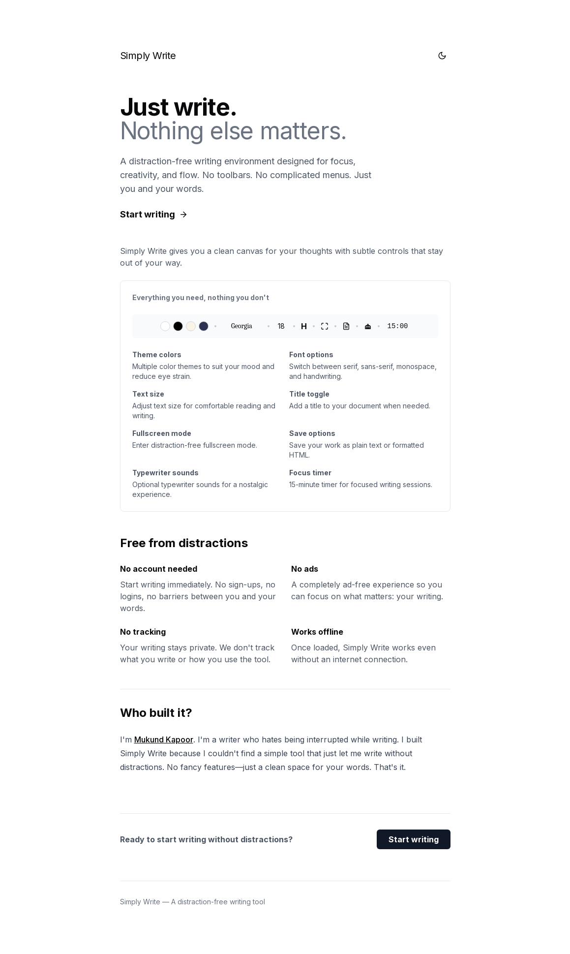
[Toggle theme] (442, 55)
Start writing (414, 839)
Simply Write (148, 56)
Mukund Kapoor (163, 739)
